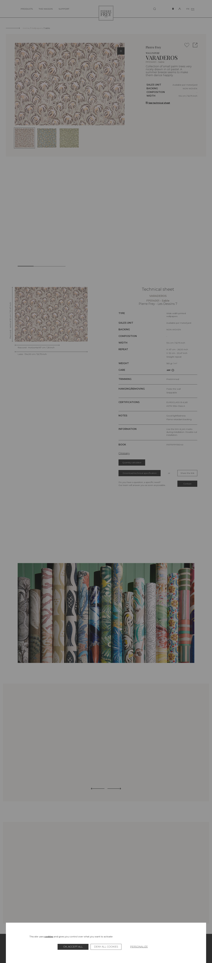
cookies (48, 936)
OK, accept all (73, 946)
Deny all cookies (106, 946)
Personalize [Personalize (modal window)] (139, 946)
